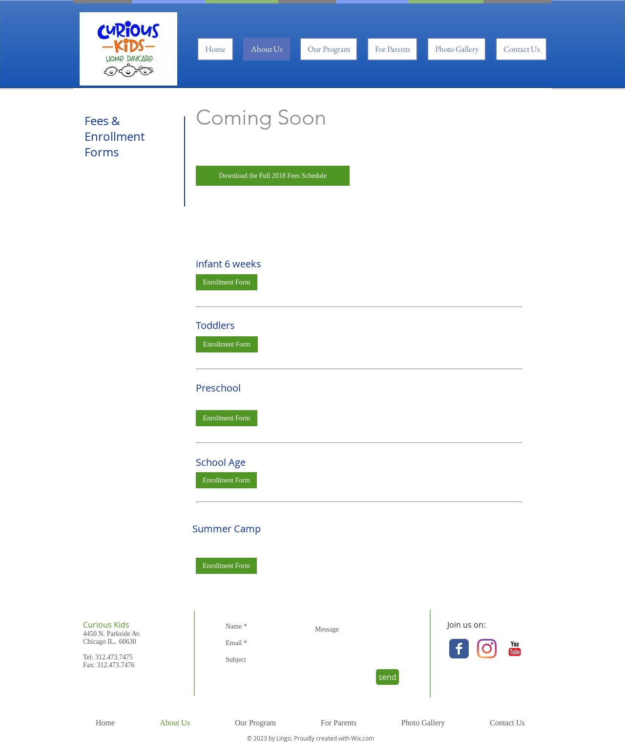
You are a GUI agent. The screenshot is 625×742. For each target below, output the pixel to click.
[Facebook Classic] (459, 648)
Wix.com (362, 738)
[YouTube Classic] (514, 648)
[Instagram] (487, 648)
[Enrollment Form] (226, 282)
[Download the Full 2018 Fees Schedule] (273, 176)
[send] (387, 677)
